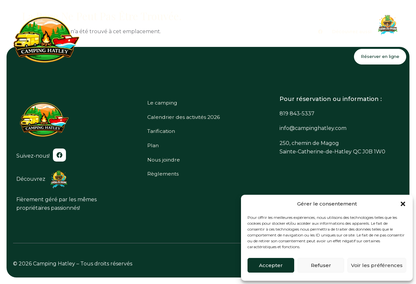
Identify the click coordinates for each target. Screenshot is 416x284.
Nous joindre (384, 42)
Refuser (321, 265)
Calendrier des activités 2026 (256, 42)
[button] (403, 204)
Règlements (162, 178)
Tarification (319, 42)
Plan (351, 42)
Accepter (271, 265)
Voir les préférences (377, 265)
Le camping (194, 42)
